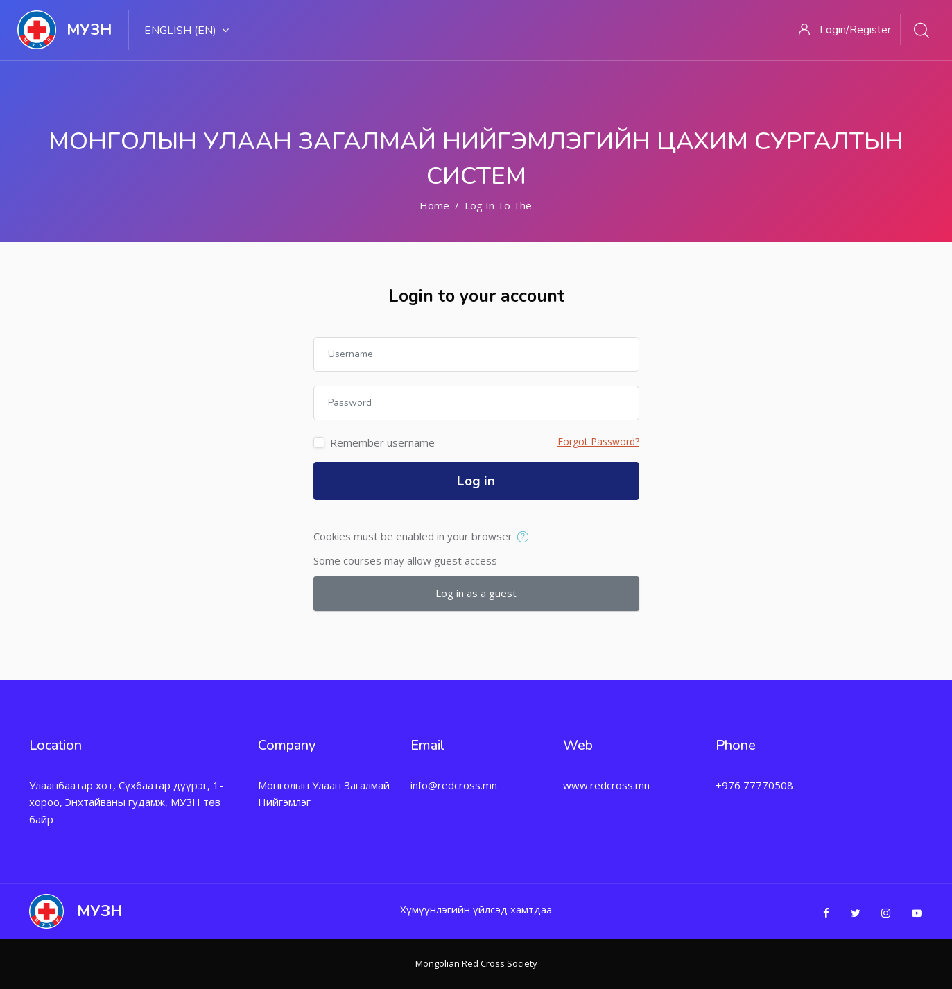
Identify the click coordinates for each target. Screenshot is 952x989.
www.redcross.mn (606, 785)
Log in (476, 481)
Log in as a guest (476, 593)
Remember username (382, 442)
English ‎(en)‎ (186, 30)
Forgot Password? (598, 441)
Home (434, 205)
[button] (526, 537)
